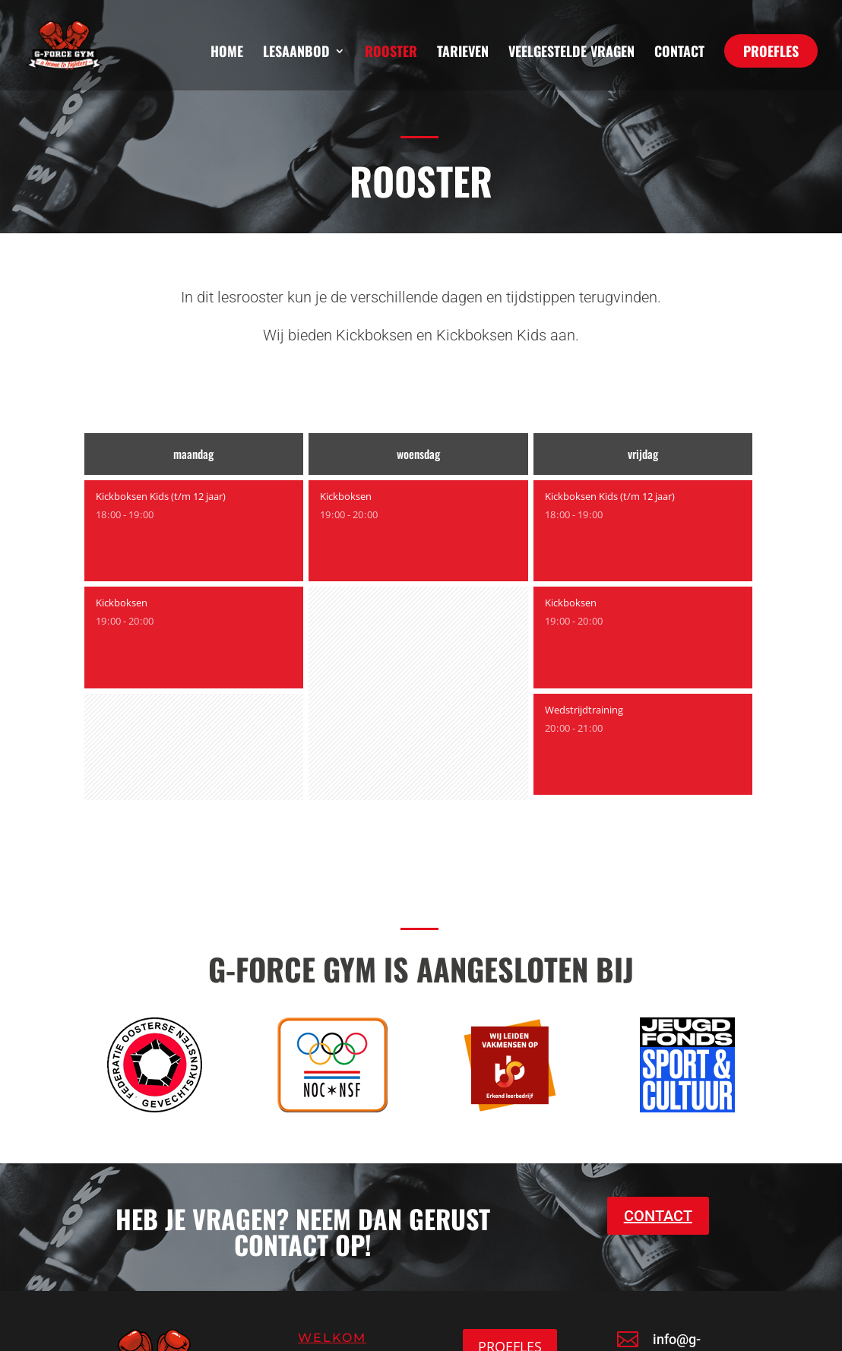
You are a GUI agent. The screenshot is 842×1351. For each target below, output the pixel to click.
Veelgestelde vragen (571, 53)
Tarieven (463, 53)
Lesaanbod (296, 53)
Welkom (332, 1337)
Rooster (391, 53)
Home (226, 53)
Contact (679, 53)
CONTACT (658, 1216)
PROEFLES (771, 51)
